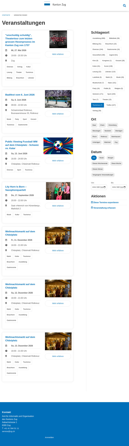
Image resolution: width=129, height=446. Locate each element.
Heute (101, 158)
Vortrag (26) (97, 111)
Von (92, 183)
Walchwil (107, 142)
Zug (116, 142)
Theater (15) (107, 99)
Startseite (6, 15)
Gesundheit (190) (99, 55)
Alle (94, 158)
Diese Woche (116, 163)
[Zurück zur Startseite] (64, 6)
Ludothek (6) (97, 77)
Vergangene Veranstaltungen (103, 175)
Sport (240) (111, 94)
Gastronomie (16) (113, 49)
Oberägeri (118, 131)
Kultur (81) (96, 66)
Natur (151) (112, 83)
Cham (102, 125)
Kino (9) (95, 60)
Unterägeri (96, 142)
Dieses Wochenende (100, 163)
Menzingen (97, 131)
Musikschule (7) (98, 83)
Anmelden (49, 437)
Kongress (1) (106, 60)
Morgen (110, 158)
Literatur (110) (110, 72)
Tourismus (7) (97, 105)
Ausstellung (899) (99, 38)
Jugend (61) (113, 55)
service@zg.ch (8, 431)
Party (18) (96, 88)
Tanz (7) (95, 99)
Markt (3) (109, 77)
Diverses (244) (98, 49)
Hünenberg (113, 125)
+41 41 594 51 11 (12, 428)
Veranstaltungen (21, 15)
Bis (112, 183)
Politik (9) (107, 88)
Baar (94, 125)
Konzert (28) (120, 60)
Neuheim (108, 131)
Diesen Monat (98, 169)
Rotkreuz (104, 136)
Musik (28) (120, 77)
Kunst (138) (108, 66)
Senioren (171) (98, 94)
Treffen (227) (111, 105)
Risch (95, 136)
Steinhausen (115, 136)
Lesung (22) (97, 72)
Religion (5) (119, 88)
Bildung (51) (97, 44)
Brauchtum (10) (111, 44)
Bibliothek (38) (114, 38)
